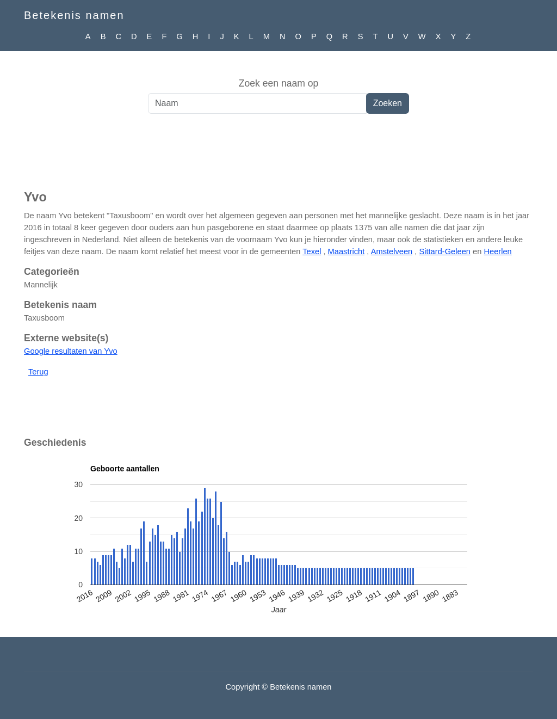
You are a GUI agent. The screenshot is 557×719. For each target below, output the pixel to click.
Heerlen (497, 251)
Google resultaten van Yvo (70, 351)
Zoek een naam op (279, 83)
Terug (38, 371)
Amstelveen (392, 251)
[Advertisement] (278, 157)
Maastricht (346, 251)
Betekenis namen (74, 15)
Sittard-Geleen (445, 251)
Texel (311, 251)
